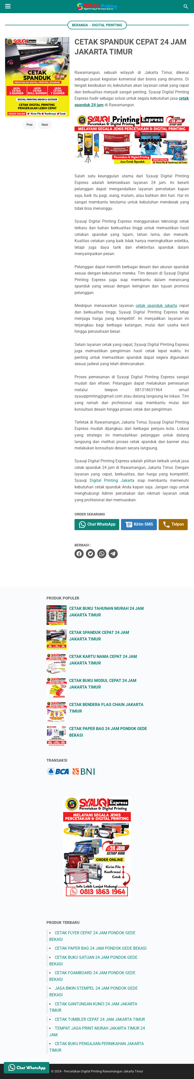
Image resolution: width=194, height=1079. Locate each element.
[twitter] (90, 553)
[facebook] (79, 553)
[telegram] (113, 553)
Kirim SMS (139, 525)
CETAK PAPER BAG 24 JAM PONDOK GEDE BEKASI (101, 948)
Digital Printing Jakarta (112, 480)
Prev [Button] (30, 125)
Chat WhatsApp (96, 525)
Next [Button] (45, 125)
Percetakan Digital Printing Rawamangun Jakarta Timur (103, 1071)
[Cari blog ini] (186, 7)
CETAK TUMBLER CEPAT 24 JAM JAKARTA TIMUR (100, 1019)
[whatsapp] (101, 553)
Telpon (173, 525)
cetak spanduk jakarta (156, 305)
